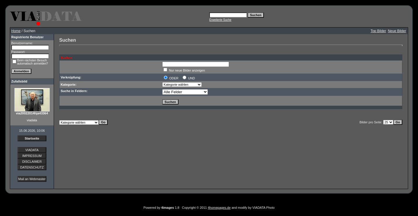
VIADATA (31, 150)
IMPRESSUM (32, 156)
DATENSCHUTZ (32, 167)
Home (16, 31)
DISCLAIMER (32, 161)
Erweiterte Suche (220, 19)
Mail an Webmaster (32, 179)
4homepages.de (219, 207)
